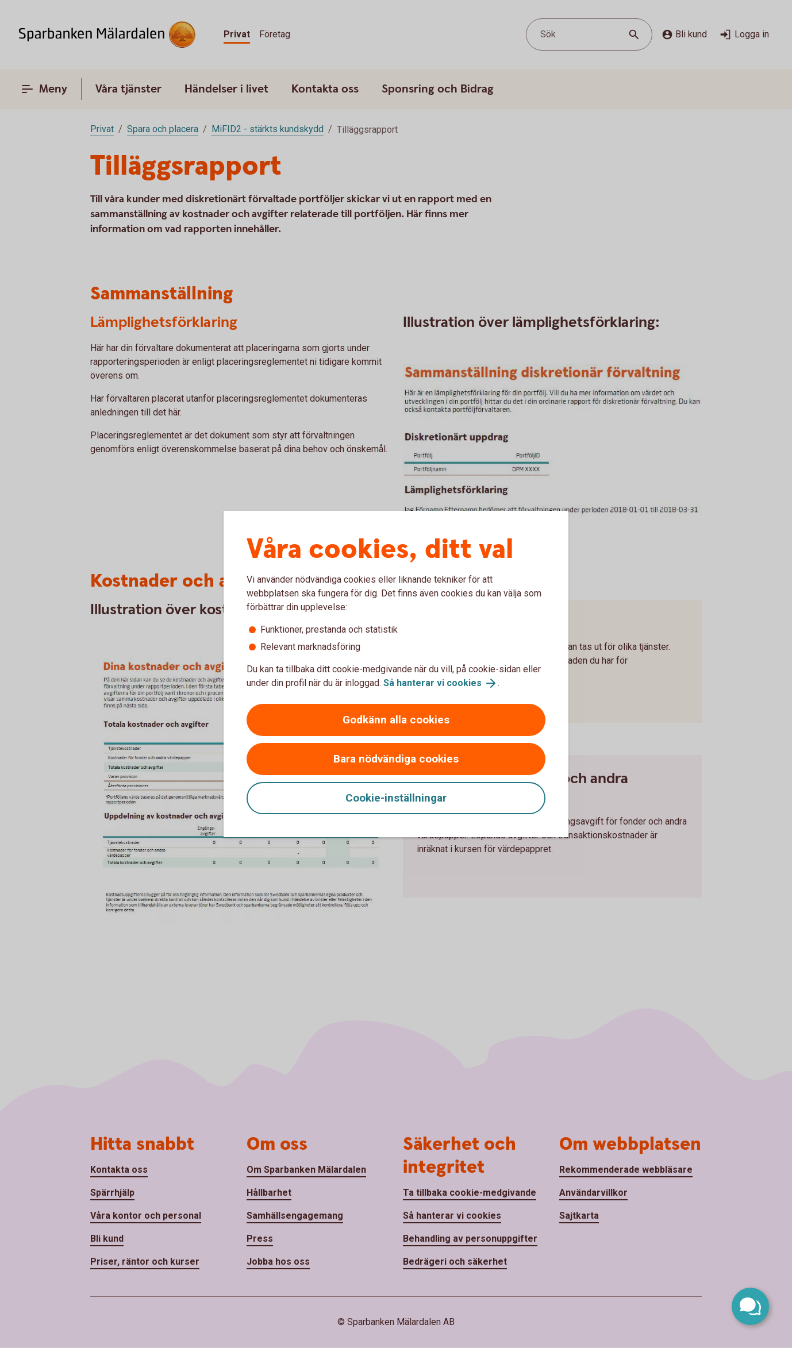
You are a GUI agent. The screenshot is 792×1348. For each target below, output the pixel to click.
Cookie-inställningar (396, 797)
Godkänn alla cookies (396, 719)
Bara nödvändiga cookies (396, 758)
